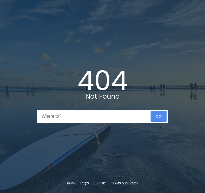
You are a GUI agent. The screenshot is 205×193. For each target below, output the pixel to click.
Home (71, 183)
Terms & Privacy (124, 183)
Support (100, 183)
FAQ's (84, 183)
